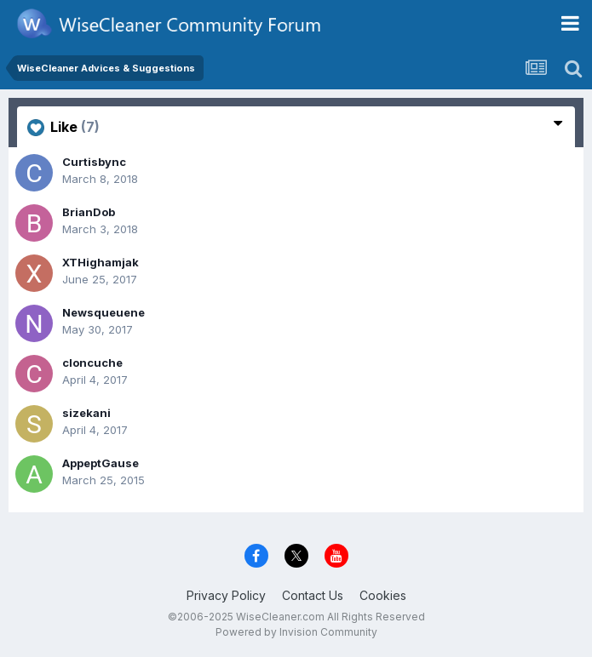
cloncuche (92, 362)
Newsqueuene (103, 312)
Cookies (382, 595)
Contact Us (312, 595)
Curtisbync (94, 162)
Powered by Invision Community (296, 632)
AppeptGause (100, 463)
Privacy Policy (226, 595)
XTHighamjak (100, 262)
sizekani (86, 413)
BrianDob (88, 212)
